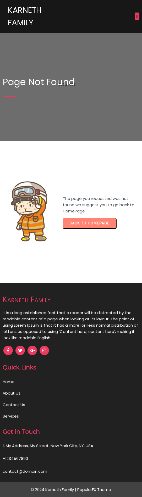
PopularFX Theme (94, 489)
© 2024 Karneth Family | (54, 489)
